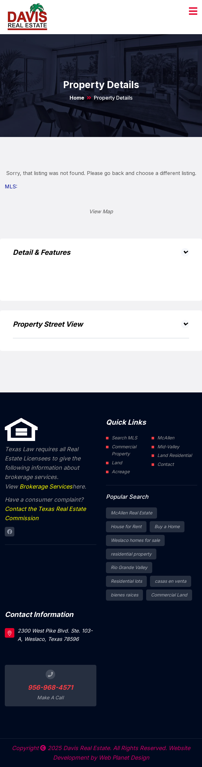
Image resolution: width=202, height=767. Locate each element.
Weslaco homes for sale (135, 540)
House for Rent (126, 526)
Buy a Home (167, 526)
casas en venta (170, 581)
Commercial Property (124, 450)
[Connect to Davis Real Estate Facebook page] (9, 531)
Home (77, 98)
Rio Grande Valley (129, 567)
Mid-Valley (168, 446)
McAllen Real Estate (131, 512)
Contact (165, 464)
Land (117, 462)
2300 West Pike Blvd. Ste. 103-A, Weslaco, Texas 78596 (55, 634)
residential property (131, 554)
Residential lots (126, 581)
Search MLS (124, 437)
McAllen (165, 437)
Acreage (121, 471)
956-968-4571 (50, 687)
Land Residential (174, 455)
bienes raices (124, 594)
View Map (101, 211)
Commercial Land (169, 594)
